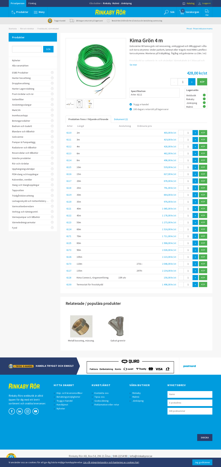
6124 (68, 229)
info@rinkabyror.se (141, 456)
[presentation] (193, 424)
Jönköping (126, 3)
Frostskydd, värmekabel (48, 28)
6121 (68, 208)
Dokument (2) (121, 119)
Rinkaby (107, 3)
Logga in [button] (204, 3)
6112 (68, 146)
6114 (68, 160)
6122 (68, 215)
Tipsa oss (100, 396)
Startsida (13, 28)
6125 (68, 243)
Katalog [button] (188, 3)
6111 (68, 139)
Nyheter (61, 408)
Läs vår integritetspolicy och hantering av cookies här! (111, 462)
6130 (68, 284)
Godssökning (102, 400)
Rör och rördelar (27, 28)
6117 (68, 181)
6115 (68, 167)
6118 (68, 187)
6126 (68, 256)
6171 (68, 236)
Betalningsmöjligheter (68, 396)
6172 (68, 250)
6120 (68, 201)
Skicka (205, 437)
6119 (68, 194)
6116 (68, 174)
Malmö (115, 3)
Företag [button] (32, 3)
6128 (68, 277)
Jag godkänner (202, 462)
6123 (68, 222)
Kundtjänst (62, 404)
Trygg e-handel (65, 400)
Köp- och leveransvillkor (70, 393)
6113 (68, 153)
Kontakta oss (102, 393)
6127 (68, 270)
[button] (39, 12)
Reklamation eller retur (107, 404)
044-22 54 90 (120, 456)
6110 (68, 132)
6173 (68, 263)
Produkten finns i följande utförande (88, 119)
